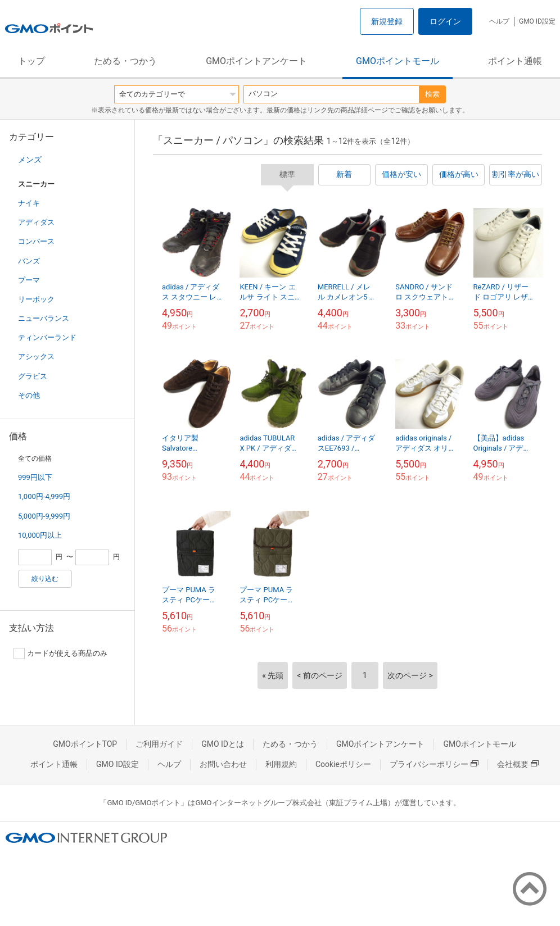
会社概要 (518, 764)
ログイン (445, 21)
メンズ (30, 159)
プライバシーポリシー (434, 764)
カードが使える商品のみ (60, 653)
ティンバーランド (47, 337)
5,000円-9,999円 (44, 516)
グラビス (32, 376)
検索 (432, 94)
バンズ (29, 261)
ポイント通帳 (515, 61)
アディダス (36, 222)
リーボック (36, 299)
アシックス (36, 356)
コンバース (36, 241)
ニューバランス (43, 318)
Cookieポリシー (343, 764)
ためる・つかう (125, 61)
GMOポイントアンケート (256, 61)
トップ (31, 61)
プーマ (29, 280)
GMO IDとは (222, 743)
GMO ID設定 (537, 21)
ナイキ (29, 203)
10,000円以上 (40, 535)
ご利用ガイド (159, 743)
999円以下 (35, 477)
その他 (29, 395)
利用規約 (281, 764)
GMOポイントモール (397, 61)
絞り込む (44, 579)
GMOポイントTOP (85, 743)
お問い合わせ (223, 764)
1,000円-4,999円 (44, 496)
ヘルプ (499, 21)
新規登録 (387, 21)
